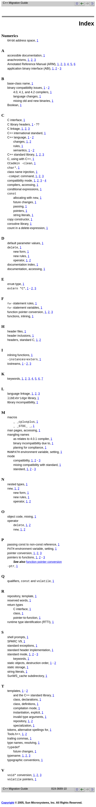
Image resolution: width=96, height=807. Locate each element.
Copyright (7, 802)
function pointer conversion (44, 562)
